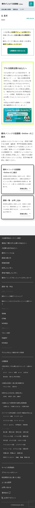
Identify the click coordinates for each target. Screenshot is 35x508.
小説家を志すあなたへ (9, 248)
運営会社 (5, 493)
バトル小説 (17, 436)
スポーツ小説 (22, 440)
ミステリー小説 (20, 444)
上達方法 (25, 372)
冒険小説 (25, 436)
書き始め (5, 376)
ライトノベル (7, 449)
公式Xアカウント (10, 498)
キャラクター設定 (8, 420)
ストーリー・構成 (8, 416)
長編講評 (4, 338)
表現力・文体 (11, 396)
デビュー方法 (6, 386)
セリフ (5, 372)
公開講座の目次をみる (17, 51)
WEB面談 (5, 323)
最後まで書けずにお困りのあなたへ (14, 243)
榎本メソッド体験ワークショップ (12, 296)
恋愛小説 (20, 453)
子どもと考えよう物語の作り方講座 (13, 352)
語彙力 (19, 396)
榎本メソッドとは (8, 253)
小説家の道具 (25, 406)
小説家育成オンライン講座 (11, 238)
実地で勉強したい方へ (9, 273)
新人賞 (5, 432)
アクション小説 (8, 436)
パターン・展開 (12, 372)
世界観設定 (18, 424)
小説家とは (6, 406)
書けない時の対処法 (15, 376)
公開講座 (5, 361)
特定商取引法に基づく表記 (11, 477)
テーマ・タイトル (19, 420)
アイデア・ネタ (18, 416)
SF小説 (5, 440)
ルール (20, 372)
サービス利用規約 (8, 467)
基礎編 (4, 313)
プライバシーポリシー (9, 472)
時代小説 (18, 432)
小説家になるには (15, 406)
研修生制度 (6, 263)
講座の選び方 (6, 258)
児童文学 (25, 449)
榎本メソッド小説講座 (12, 4)
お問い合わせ (6, 487)
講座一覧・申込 (7, 286)
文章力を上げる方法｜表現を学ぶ (12, 393)
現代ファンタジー (8, 457)
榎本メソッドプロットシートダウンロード (17, 278)
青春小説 (27, 457)
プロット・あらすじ (8, 424)
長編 (21, 457)
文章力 (5, 396)
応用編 (4, 318)
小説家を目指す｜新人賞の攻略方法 (13, 383)
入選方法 (14, 386)
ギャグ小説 (12, 440)
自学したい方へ (7, 268)
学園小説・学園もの (9, 453)
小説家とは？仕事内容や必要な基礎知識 (14, 403)
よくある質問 (6, 482)
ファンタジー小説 (8, 444)
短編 (17, 457)
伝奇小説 (25, 432)
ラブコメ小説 (17, 449)
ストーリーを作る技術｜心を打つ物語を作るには (17, 413)
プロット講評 (6, 333)
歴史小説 (11, 432)
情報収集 (25, 424)
